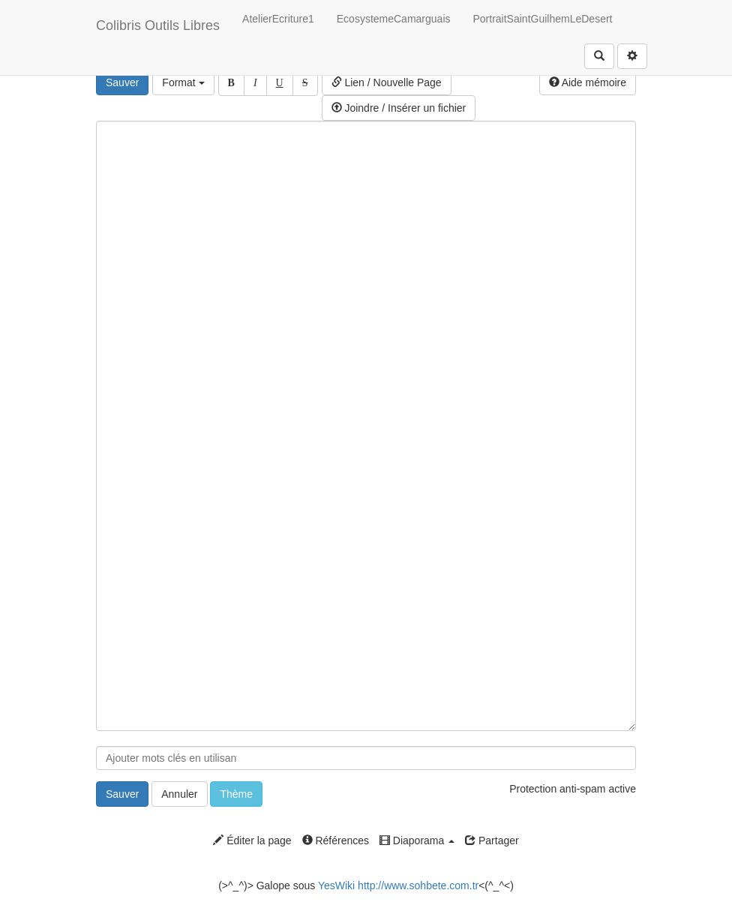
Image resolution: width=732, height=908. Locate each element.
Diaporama (417, 841)
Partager (492, 841)
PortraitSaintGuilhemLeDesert (543, 19)
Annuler (179, 794)
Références (335, 841)
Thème (236, 794)
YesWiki (336, 886)
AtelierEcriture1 (278, 19)
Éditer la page (252, 841)
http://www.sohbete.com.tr (418, 886)
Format (183, 82)
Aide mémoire (587, 82)
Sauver (122, 82)
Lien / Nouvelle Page (387, 82)
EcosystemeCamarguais (394, 19)
